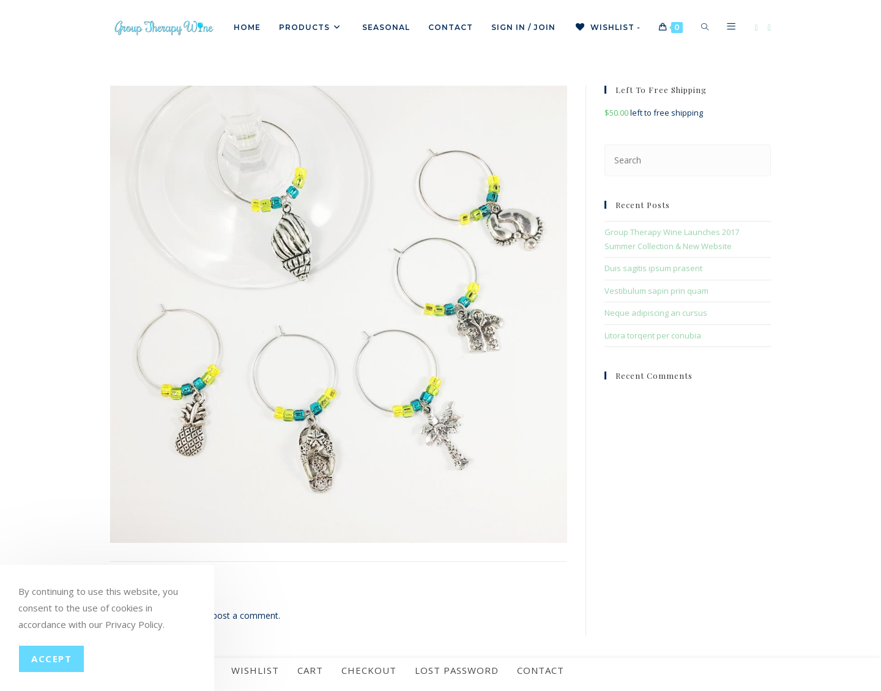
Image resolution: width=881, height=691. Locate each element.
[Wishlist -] (607, 27)
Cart (310, 679)
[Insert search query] (687, 160)
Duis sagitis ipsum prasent (653, 268)
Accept (51, 658)
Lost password (457, 679)
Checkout (368, 679)
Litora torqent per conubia (652, 335)
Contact (540, 679)
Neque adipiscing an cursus (655, 312)
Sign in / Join (523, 27)
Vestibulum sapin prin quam (656, 290)
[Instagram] (769, 27)
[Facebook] (756, 27)
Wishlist (255, 679)
